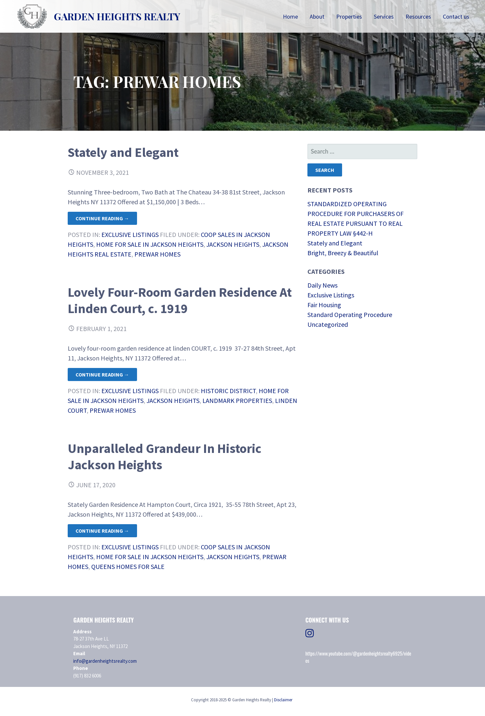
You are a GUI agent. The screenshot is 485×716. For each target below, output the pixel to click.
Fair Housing (324, 305)
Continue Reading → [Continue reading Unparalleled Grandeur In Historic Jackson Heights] (102, 530)
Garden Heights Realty (117, 16)
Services (384, 16)
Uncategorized (327, 324)
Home (290, 16)
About (317, 16)
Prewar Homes (157, 254)
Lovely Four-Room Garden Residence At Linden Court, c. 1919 (180, 300)
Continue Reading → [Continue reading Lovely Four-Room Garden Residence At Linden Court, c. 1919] (102, 374)
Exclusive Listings (130, 234)
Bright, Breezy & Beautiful (342, 253)
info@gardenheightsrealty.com (105, 661)
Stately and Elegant (123, 152)
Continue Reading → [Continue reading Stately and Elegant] (102, 218)
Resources (418, 16)
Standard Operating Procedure (349, 314)
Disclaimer (283, 700)
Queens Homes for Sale (128, 566)
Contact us (456, 16)
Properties (349, 16)
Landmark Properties (237, 400)
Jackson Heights (232, 244)
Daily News (322, 285)
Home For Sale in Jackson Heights (149, 244)
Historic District (228, 391)
